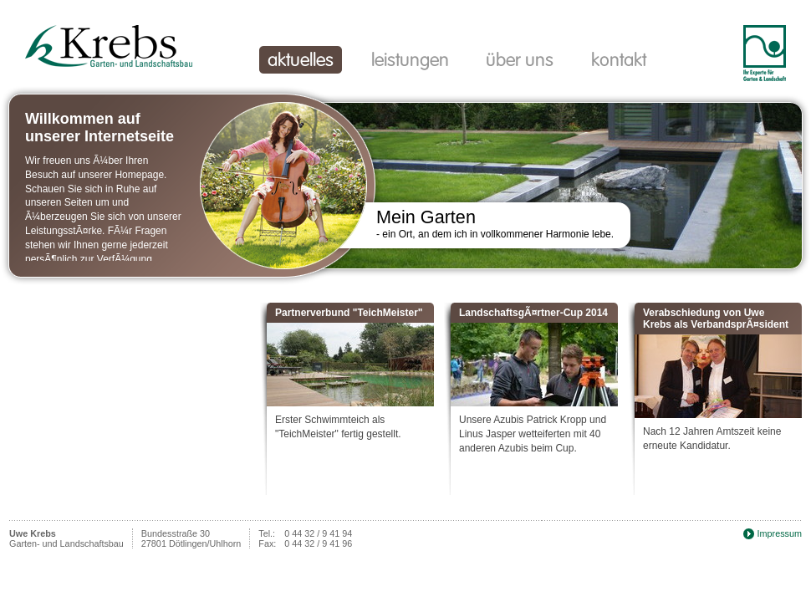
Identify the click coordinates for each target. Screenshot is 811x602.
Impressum (779, 533)
